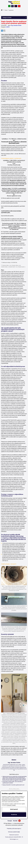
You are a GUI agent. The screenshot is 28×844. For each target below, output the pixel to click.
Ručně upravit (14, 809)
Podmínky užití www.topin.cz (14, 828)
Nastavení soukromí (14, 834)
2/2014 (7, 27)
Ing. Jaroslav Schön (16, 25)
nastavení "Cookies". (11, 805)
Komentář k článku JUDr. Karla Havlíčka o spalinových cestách (12, 782)
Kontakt (15, 820)
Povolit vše (14, 814)
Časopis (10, 820)
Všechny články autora (14, 788)
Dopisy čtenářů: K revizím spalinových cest (12, 784)
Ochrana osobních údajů (14, 831)
